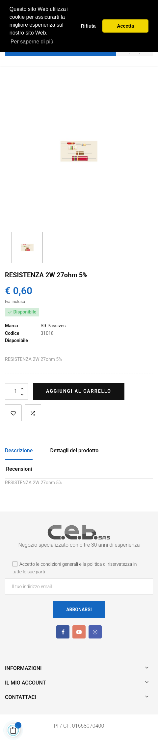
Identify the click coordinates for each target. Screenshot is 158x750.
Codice (12, 333)
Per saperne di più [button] (32, 41)
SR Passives (53, 325)
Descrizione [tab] (19, 450)
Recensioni (19, 469)
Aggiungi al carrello (78, 391)
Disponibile (16, 340)
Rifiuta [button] (88, 26)
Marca (11, 325)
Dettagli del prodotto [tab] (74, 450)
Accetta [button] (125, 26)
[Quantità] (16, 391)
